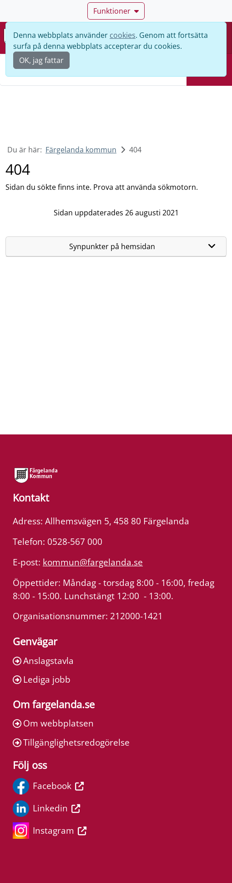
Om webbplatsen (53, 723)
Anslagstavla (43, 660)
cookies (123, 35)
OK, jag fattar (41, 60)
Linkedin (46, 808)
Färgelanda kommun (80, 150)
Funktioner (116, 11)
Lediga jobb (42, 679)
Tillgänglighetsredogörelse (71, 742)
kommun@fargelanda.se (93, 562)
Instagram (49, 830)
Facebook (48, 786)
